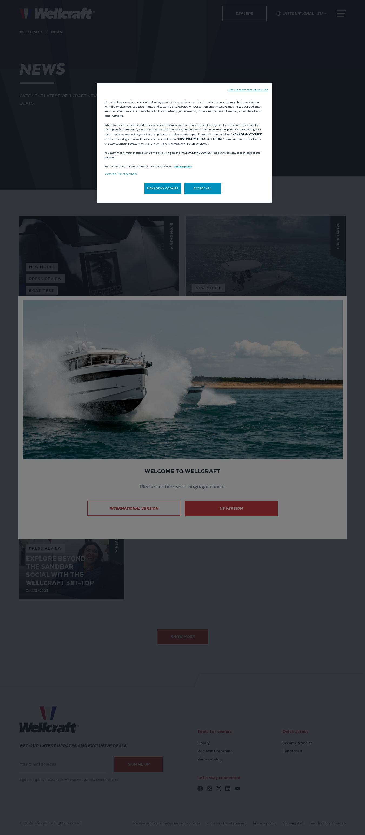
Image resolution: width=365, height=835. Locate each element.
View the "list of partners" (121, 173)
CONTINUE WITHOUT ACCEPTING (248, 89)
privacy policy (183, 166)
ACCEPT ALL (203, 188)
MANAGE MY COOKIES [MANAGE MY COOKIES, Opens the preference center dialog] (162, 188)
